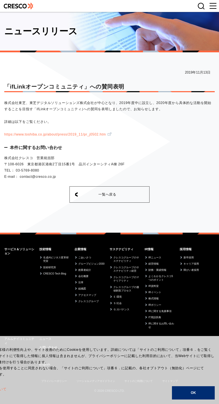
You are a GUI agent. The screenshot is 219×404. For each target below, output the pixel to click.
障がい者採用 (191, 269)
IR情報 (149, 249)
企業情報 (80, 249)
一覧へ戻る (107, 194)
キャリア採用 (191, 263)
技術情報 (45, 249)
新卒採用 (188, 257)
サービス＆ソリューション (19, 251)
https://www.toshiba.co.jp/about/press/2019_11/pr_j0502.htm (55, 134)
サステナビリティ (121, 249)
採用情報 (186, 249)
